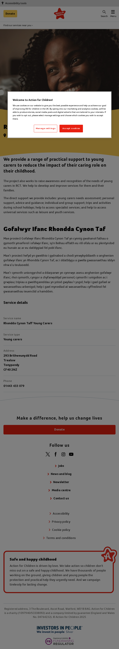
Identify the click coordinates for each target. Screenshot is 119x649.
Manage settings (46, 128)
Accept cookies (71, 128)
